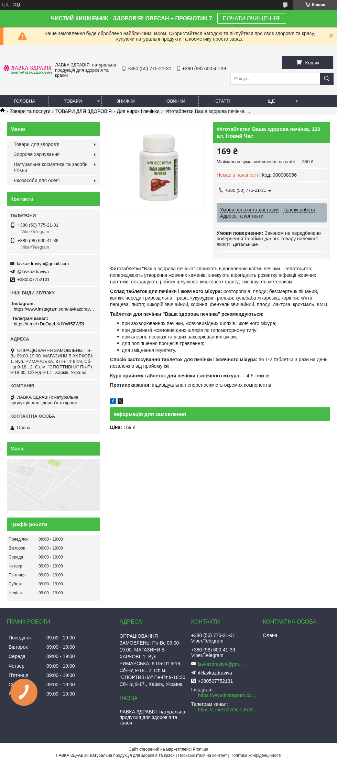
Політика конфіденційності (255, 755)
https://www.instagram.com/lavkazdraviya (54, 309)
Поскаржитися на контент (202, 755)
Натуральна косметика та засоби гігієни (51, 167)
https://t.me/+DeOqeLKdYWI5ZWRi (49, 323)
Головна (24, 101)
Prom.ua (200, 749)
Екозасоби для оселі (36, 180)
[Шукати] (327, 79)
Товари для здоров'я (36, 144)
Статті (222, 101)
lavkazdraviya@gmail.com (43, 263)
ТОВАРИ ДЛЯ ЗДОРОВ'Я (83, 111)
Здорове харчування (36, 154)
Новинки (174, 101)
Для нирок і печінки (138, 111)
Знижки (125, 101)
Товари (73, 101)
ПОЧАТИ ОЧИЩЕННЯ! (252, 18)
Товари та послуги (30, 111)
